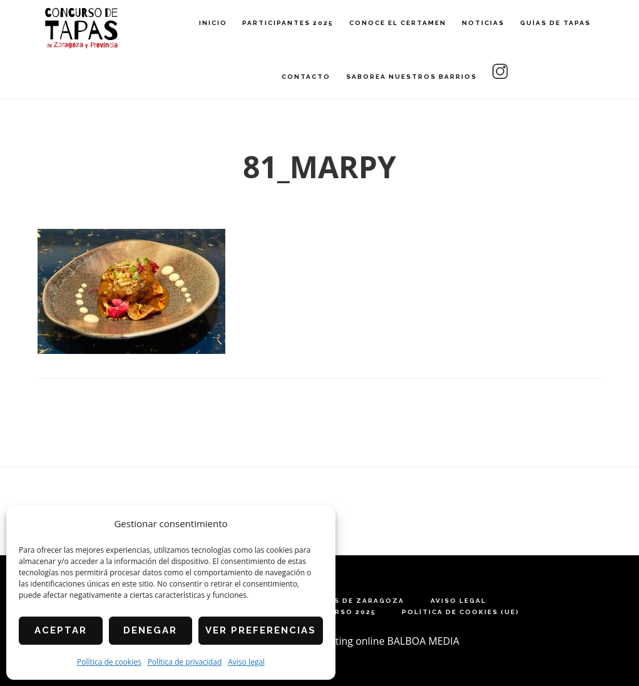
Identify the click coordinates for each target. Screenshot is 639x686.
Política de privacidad (185, 662)
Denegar (150, 630)
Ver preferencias (260, 630)
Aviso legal (246, 662)
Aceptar (60, 630)
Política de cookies (109, 662)
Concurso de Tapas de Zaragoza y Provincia (81, 28)
